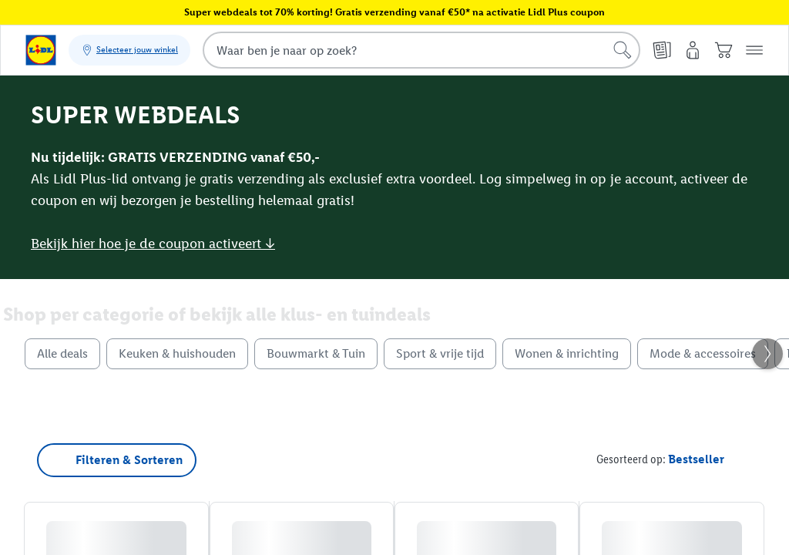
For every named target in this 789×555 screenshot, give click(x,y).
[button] (754, 50)
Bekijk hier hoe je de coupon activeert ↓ (153, 243)
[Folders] (662, 50)
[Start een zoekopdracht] (622, 50)
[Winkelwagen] (723, 50)
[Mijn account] (692, 50)
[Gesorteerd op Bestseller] (696, 459)
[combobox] (421, 50)
